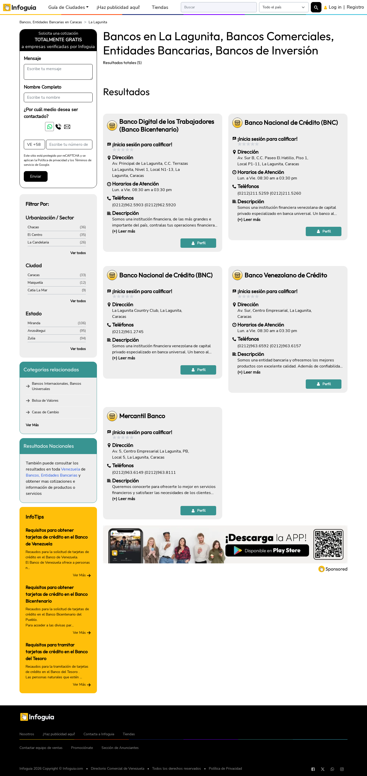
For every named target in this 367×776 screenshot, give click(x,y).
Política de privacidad (52, 160)
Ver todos (78, 253)
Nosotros (26, 734)
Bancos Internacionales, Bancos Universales (56, 386)
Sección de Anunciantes (120, 747)
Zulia (31, 338)
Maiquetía (35, 282)
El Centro (35, 234)
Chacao (33, 227)
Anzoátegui (36, 330)
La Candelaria (38, 242)
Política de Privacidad (225, 768)
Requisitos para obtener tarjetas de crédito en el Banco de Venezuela (57, 537)
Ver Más (32, 425)
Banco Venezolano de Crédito (285, 346)
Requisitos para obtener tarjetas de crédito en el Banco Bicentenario (57, 594)
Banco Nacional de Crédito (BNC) (291, 193)
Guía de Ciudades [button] (66, 7)
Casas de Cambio (45, 412)
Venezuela (70, 469)
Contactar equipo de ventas (41, 747)
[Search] (219, 7)
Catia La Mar (37, 290)
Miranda (34, 323)
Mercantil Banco (142, 487)
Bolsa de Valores (45, 400)
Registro (355, 7)
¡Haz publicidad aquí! (118, 7)
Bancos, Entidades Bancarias (51, 475)
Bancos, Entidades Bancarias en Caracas (50, 22)
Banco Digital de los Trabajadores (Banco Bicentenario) (166, 196)
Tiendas (160, 7)
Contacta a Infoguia (99, 734)
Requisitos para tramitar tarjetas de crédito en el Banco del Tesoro (57, 651)
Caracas (34, 275)
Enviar (35, 176)
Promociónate (82, 747)
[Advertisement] (225, 107)
